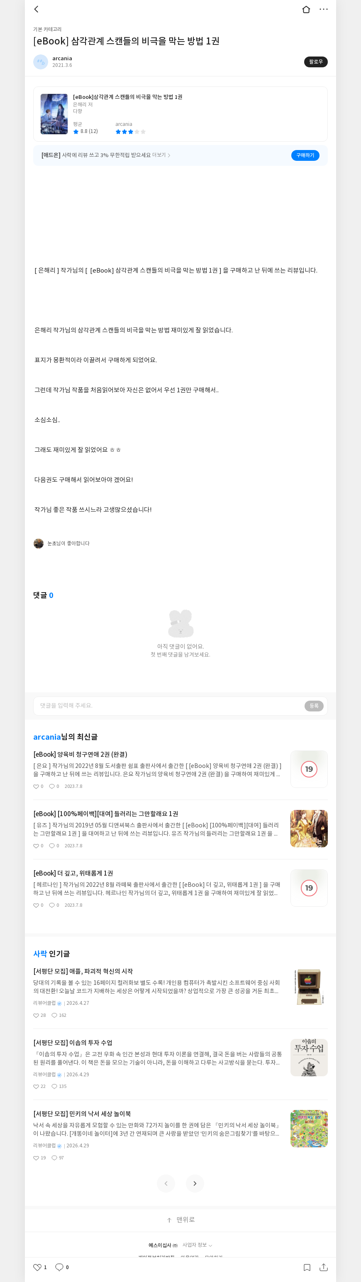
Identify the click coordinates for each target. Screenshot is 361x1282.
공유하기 (324, 1267)
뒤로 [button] (37, 9)
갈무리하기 (307, 1267)
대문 (306, 9)
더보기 (324, 9)
